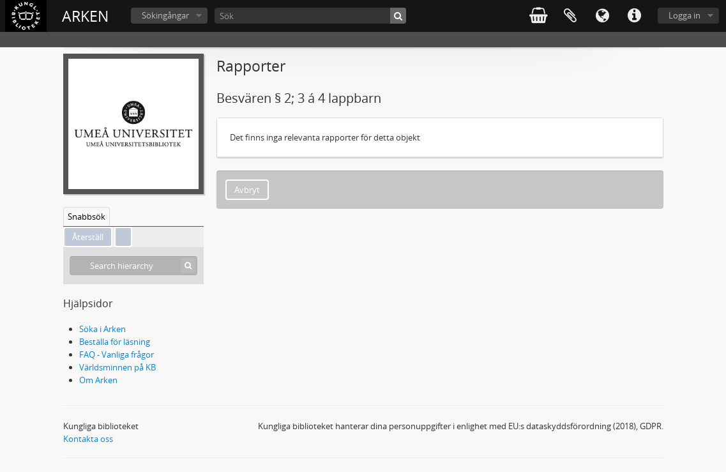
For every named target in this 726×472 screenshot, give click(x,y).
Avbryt (247, 189)
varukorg (538, 16)
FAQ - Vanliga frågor (116, 354)
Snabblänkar (634, 16)
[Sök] (310, 16)
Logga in (684, 15)
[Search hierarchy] (133, 265)
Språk (602, 16)
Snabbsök (86, 216)
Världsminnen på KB (117, 367)
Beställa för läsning (114, 341)
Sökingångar (165, 15)
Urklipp (570, 16)
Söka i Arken (102, 329)
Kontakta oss (88, 439)
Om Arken (98, 380)
